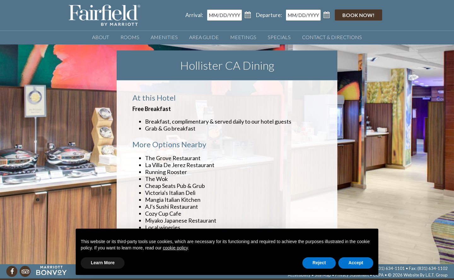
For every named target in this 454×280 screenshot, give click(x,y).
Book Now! (358, 15)
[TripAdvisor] (25, 271)
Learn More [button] (102, 262)
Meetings (243, 37)
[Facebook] (11, 271)
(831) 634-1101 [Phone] (390, 268)
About (100, 37)
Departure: (269, 15)
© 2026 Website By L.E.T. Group (418, 274)
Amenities (164, 37)
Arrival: (194, 15)
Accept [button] (355, 262)
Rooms (129, 37)
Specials (279, 37)
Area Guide (204, 37)
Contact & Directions (332, 37)
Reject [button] (319, 262)
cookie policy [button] (175, 247)
